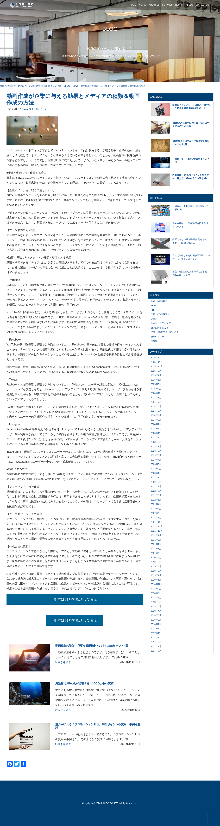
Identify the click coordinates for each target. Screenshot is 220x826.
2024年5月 (156, 411)
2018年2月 (156, 619)
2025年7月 (156, 375)
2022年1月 (156, 517)
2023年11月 (156, 433)
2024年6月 (156, 406)
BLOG (190, 5)
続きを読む (63, 662)
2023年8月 (156, 442)
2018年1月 (156, 624)
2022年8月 (156, 486)
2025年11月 (156, 362)
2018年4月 (156, 611)
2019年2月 (156, 575)
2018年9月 (156, 588)
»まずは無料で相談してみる (74, 599)
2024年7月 (156, 402)
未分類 (154, 341)
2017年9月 (156, 642)
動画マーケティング (161, 323)
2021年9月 (156, 535)
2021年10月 (156, 531)
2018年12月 (156, 584)
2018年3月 (156, 615)
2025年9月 (156, 371)
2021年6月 (156, 548)
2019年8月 (156, 562)
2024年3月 (156, 419)
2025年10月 (156, 366)
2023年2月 (156, 468)
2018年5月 (156, 606)
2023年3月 (156, 464)
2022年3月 (156, 508)
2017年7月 (156, 651)
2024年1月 (156, 424)
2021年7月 (156, 544)
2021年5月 (156, 553)
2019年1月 (156, 579)
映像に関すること (38, 109)
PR (152, 310)
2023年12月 (156, 428)
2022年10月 (156, 477)
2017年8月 (156, 646)
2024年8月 (156, 397)
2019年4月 (156, 566)
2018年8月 (156, 593)
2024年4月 (156, 415)
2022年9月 (156, 482)
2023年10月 (156, 437)
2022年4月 (156, 504)
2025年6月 (156, 379)
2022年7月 (156, 491)
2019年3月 (156, 571)
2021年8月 (156, 539)
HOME (133, 5)
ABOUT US (154, 5)
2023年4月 (156, 459)
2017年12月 (156, 628)
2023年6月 (156, 451)
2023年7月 (156, 446)
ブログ (154, 318)
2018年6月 (156, 602)
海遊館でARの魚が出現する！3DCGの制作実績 (84, 683)
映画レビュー (157, 336)
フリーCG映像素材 (160, 314)
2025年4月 (156, 388)
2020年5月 (156, 557)
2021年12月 (156, 522)
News (25, 109)
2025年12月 (156, 357)
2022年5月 (156, 499)
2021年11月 (156, 526)
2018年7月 (156, 597)
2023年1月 (156, 473)
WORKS (142, 5)
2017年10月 (156, 637)
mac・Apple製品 (159, 301)
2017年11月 (156, 633)
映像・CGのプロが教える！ (165, 332)
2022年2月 (156, 513)
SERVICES (167, 5)
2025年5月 (156, 384)
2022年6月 (156, 495)
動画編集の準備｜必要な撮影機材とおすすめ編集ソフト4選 (91, 645)
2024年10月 (156, 393)
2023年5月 (156, 455)
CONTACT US (202, 5)
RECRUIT (179, 5)
